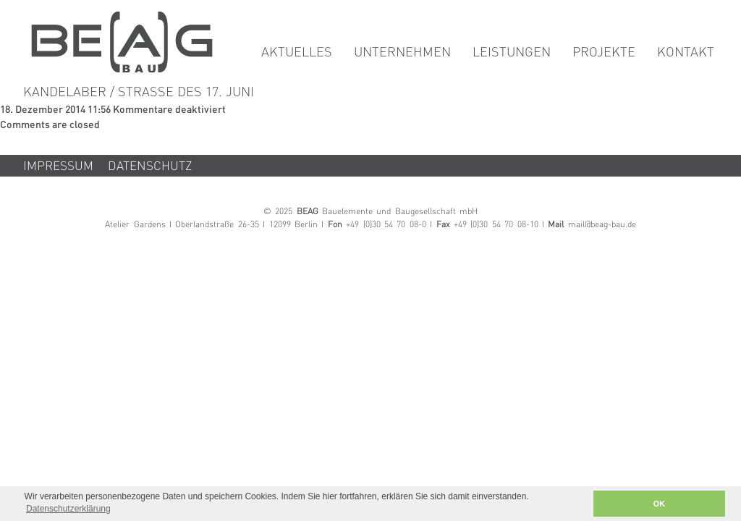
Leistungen (512, 52)
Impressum (58, 167)
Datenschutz (150, 167)
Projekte (603, 52)
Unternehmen (402, 52)
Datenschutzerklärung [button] (68, 509)
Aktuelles (296, 52)
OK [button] (659, 503)
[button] (577, 504)
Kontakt (685, 52)
